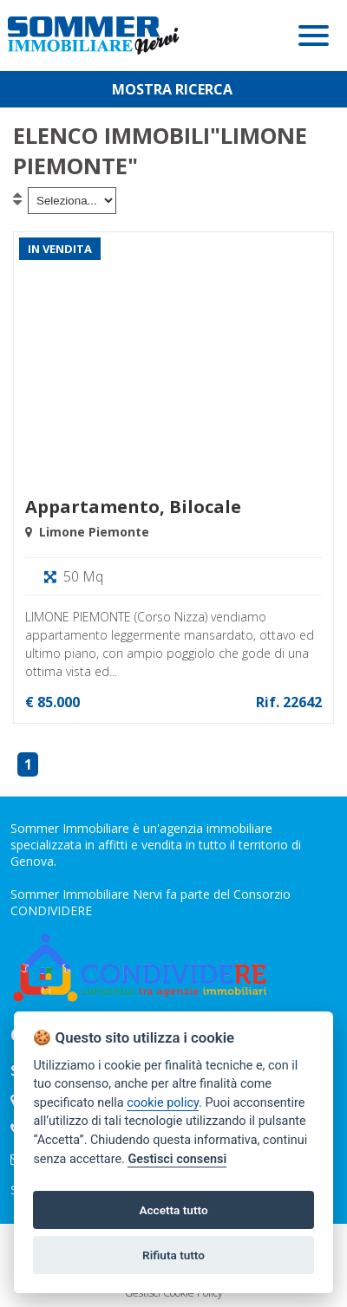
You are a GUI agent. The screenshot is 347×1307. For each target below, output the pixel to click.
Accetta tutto (173, 1210)
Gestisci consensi (177, 1159)
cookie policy (163, 1103)
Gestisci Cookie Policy (174, 1292)
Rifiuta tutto (173, 1255)
